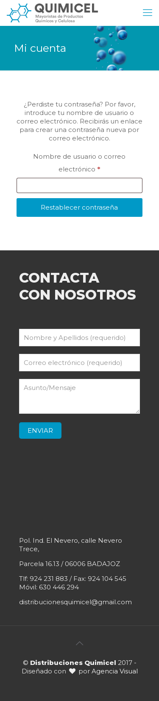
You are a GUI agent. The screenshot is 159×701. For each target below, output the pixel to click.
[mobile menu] (147, 13)
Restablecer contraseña (79, 207)
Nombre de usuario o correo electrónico (84, 162)
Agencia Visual (115, 671)
